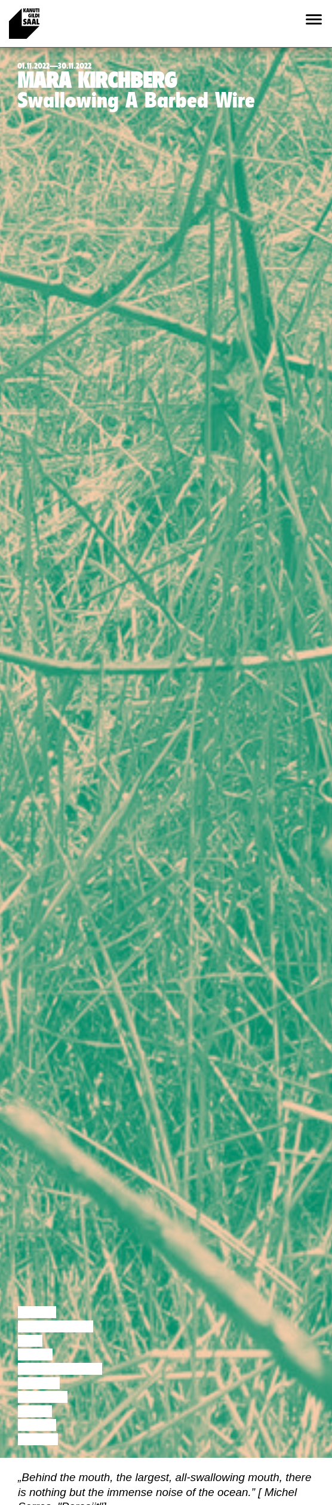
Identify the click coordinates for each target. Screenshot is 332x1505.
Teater (39, 1383)
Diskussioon (55, 1326)
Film (30, 1341)
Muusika (42, 1397)
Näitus (38, 1439)
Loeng (37, 1312)
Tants (35, 1354)
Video (35, 1411)
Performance (60, 1369)
